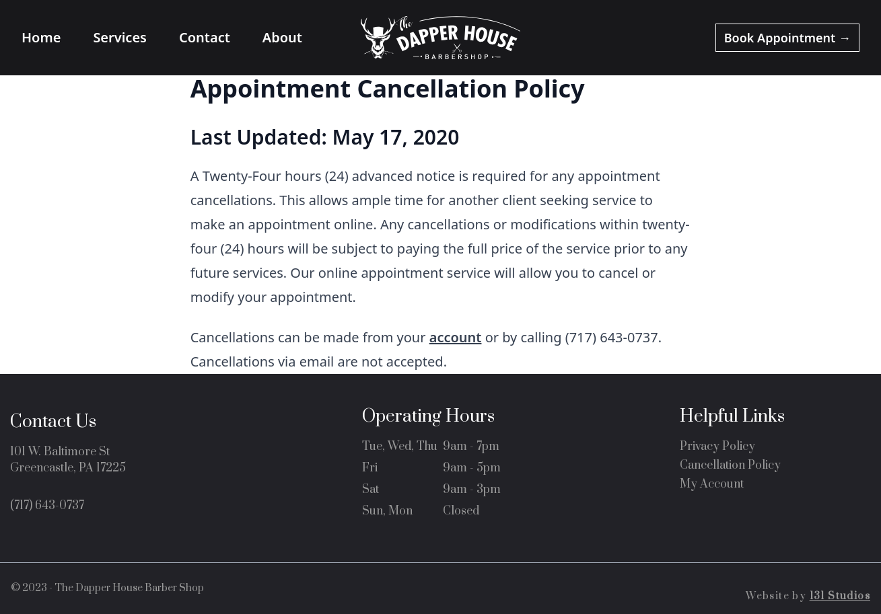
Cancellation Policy (730, 465)
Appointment (787, 38)
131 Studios (840, 596)
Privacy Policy (717, 446)
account (455, 337)
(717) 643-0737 (47, 505)
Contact (204, 38)
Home (41, 38)
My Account (712, 484)
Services (120, 38)
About (282, 38)
